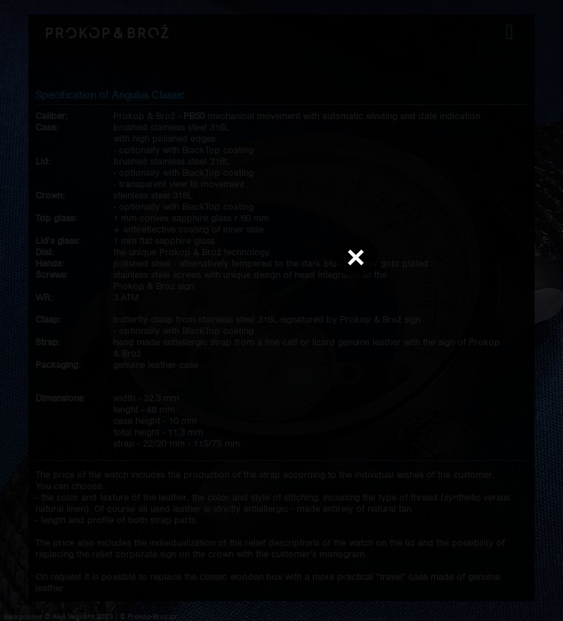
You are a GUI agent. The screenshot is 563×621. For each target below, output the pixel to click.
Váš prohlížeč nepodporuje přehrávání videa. (282, 310)
